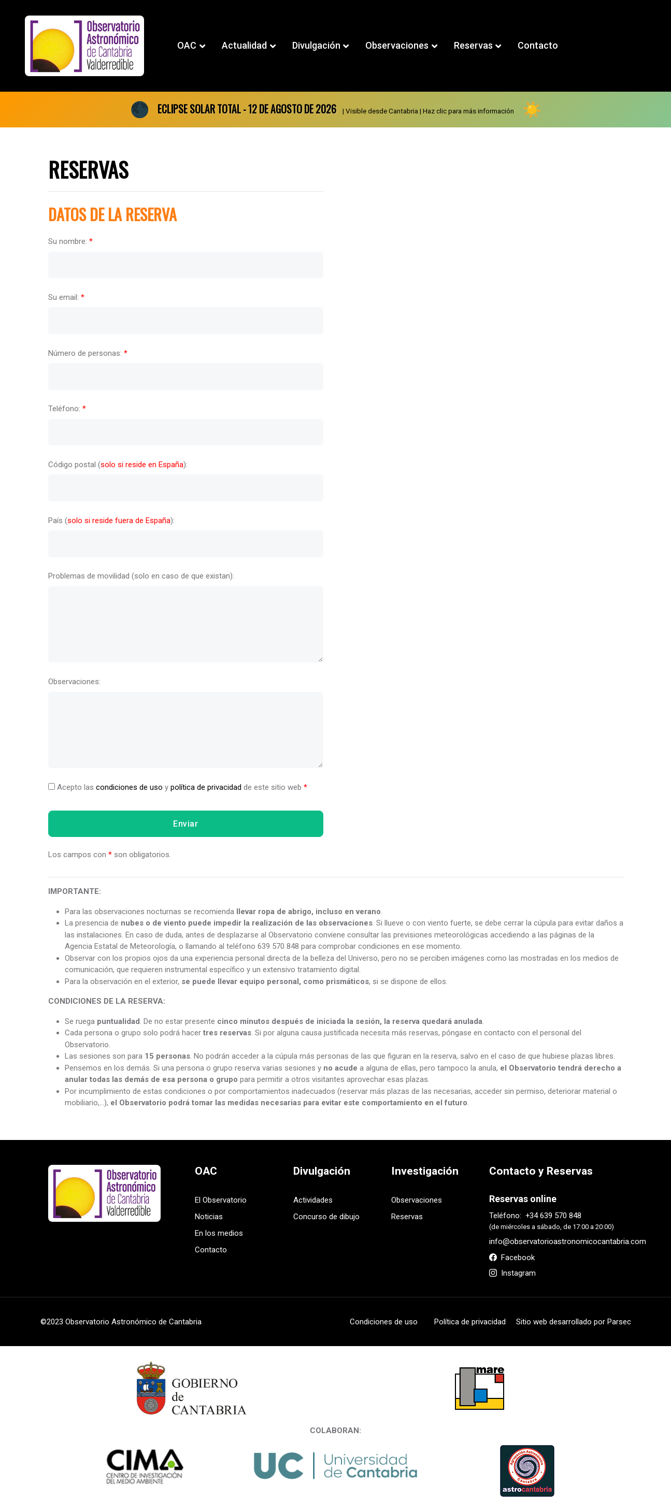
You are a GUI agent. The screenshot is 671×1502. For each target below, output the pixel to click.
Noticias (209, 1216)
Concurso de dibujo (326, 1216)
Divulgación (316, 45)
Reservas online (522, 1198)
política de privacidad (205, 786)
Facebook (512, 1257)
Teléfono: (67, 408)
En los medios (219, 1233)
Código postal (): (118, 464)
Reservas (473, 45)
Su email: (66, 297)
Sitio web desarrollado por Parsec (573, 1321)
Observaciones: (74, 681)
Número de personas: (87, 352)
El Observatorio (221, 1200)
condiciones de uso (129, 786)
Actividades (313, 1200)
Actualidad (244, 45)
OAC (186, 45)
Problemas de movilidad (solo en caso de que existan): (141, 576)
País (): (111, 520)
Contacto (538, 45)
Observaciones (397, 45)
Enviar (185, 823)
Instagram (512, 1273)
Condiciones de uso (384, 1321)
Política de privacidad (470, 1321)
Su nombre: (70, 241)
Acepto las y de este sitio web (177, 786)
